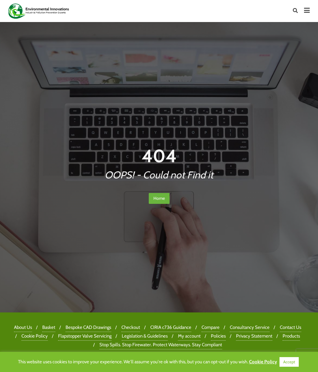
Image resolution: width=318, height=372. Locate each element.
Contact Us (290, 327)
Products (291, 336)
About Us (23, 327)
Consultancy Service (250, 327)
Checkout (130, 327)
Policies (218, 336)
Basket (48, 327)
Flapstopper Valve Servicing (84, 336)
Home (159, 198)
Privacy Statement (254, 336)
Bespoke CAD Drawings (88, 327)
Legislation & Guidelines (145, 336)
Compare (211, 327)
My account (189, 336)
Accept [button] (289, 361)
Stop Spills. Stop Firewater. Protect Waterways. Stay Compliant (160, 344)
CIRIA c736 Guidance (170, 327)
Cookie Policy (34, 336)
